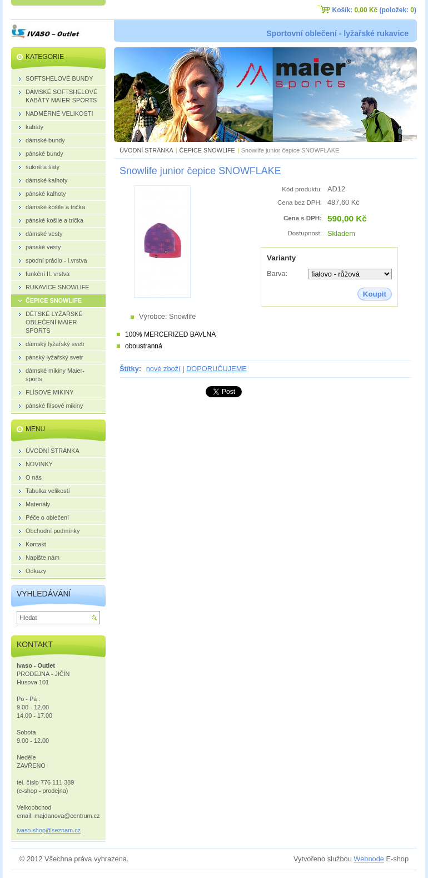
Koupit (374, 294)
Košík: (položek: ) (374, 10)
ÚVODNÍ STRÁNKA (146, 150)
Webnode (369, 859)
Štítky (129, 368)
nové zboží (163, 368)
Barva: (277, 273)
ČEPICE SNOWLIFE (207, 150)
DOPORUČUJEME (216, 368)
